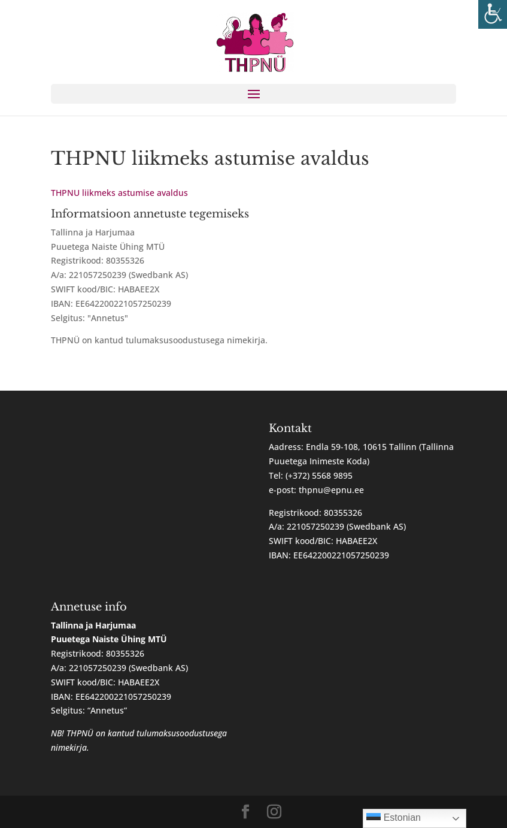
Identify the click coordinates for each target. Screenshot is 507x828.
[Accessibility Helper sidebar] (492, 14)
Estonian (393, 818)
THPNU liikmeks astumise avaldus (119, 192)
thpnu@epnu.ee (331, 489)
